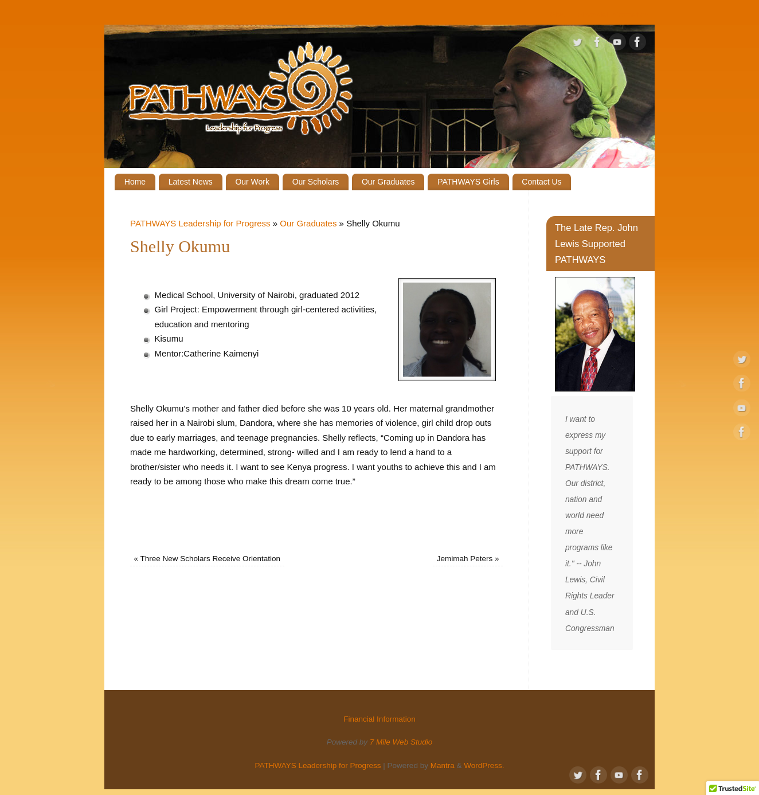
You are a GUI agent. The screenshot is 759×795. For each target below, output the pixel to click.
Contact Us (541, 181)
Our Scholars (315, 181)
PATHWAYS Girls (468, 181)
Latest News (191, 181)
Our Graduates (388, 181)
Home (135, 181)
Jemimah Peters (468, 558)
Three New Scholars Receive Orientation (207, 558)
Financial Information (613, 14)
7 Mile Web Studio (401, 742)
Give (558, 14)
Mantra (443, 765)
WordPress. (484, 765)
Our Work (252, 181)
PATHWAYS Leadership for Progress (200, 223)
